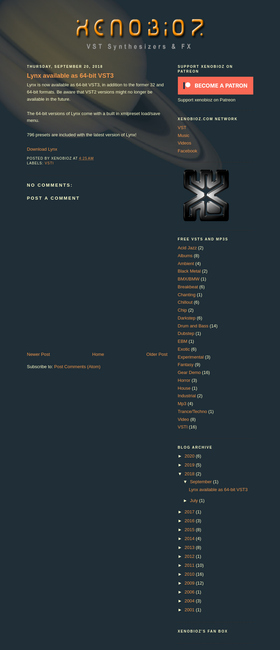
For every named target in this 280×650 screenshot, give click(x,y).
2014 (190, 538)
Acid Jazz (187, 247)
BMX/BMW (189, 279)
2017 (190, 511)
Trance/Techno (192, 411)
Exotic (184, 349)
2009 (190, 583)
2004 (190, 600)
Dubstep (186, 333)
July (194, 500)
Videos (185, 143)
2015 (190, 529)
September (201, 481)
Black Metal (189, 271)
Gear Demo (189, 372)
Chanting (187, 294)
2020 (190, 456)
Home (98, 354)
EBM (182, 341)
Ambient (186, 263)
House (184, 388)
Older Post (156, 354)
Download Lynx (42, 149)
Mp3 (182, 403)
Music (184, 135)
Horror (184, 380)
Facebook (187, 150)
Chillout (185, 302)
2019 (190, 464)
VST (182, 127)
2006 (190, 592)
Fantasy (186, 364)
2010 (190, 574)
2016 (190, 520)
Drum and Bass (193, 325)
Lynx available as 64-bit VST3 (70, 75)
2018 (190, 473)
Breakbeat (188, 286)
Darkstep (187, 318)
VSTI (49, 163)
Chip (182, 310)
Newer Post (38, 354)
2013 (190, 547)
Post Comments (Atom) (77, 366)
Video (183, 419)
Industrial (187, 395)
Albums (185, 255)
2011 (190, 565)
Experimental (191, 357)
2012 (190, 556)
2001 (190, 609)
